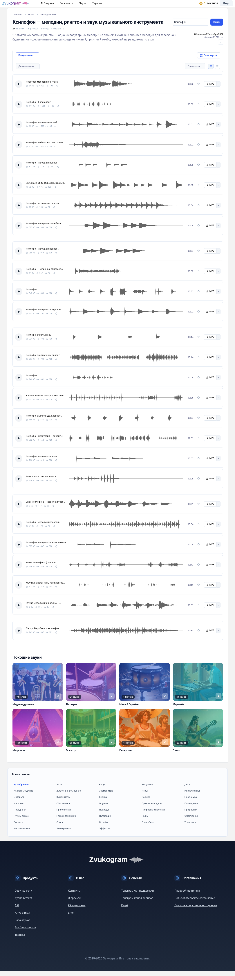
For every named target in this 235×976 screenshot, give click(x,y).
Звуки (93, 5)
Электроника (63, 833)
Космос (146, 802)
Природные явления (153, 814)
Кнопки (103, 802)
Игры (145, 795)
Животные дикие (23, 795)
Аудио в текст (23, 903)
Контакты (74, 895)
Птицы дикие (21, 821)
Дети (187, 789)
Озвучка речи (23, 895)
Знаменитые (106, 795)
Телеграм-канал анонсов (137, 903)
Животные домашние (68, 795)
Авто (59, 789)
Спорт (59, 827)
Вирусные (147, 789)
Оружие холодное (152, 808)
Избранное (23, 789)
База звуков (22, 925)
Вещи (102, 789)
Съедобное (148, 827)
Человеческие (22, 833)
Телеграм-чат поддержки (137, 895)
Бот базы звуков (25, 932)
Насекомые (191, 802)
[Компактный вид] (217, 71)
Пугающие (105, 821)
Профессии (191, 814)
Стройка (104, 827)
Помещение (191, 808)
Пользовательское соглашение (194, 903)
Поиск (216, 27)
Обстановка (63, 808)
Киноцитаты (63, 802)
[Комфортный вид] (211, 71)
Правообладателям (187, 895)
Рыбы (145, 821)
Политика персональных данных (195, 910)
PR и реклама (76, 910)
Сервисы (77, 5)
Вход (221, 5)
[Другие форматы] (218, 89)
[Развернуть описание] (220, 47)
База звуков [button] (208, 60)
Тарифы (108, 5)
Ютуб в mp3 (22, 918)
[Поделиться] (56, 91)
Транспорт (190, 827)
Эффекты (104, 833)
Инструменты (192, 795)
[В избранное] (198, 89)
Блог (71, 918)
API (17, 910)
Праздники (20, 814)
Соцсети (18, 827)
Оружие (103, 808)
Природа (104, 814)
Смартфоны (191, 821)
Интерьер (19, 802)
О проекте (74, 903)
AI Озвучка (57, 5)
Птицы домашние (66, 821)
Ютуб (124, 910)
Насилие (19, 808)
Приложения (63, 814)
